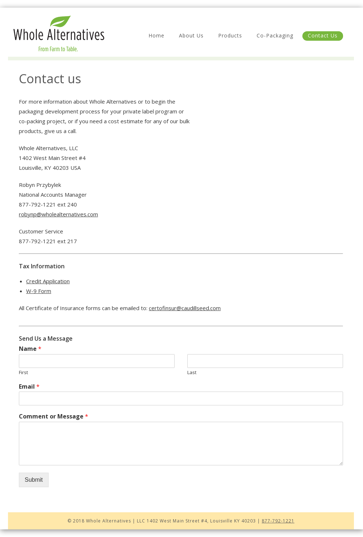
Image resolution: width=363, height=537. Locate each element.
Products (230, 35)
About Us (191, 35)
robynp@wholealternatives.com (58, 214)
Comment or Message (53, 416)
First (23, 372)
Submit (34, 480)
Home (156, 35)
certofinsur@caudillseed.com (185, 308)
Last (191, 372)
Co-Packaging (275, 35)
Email (29, 386)
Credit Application (48, 281)
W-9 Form (38, 290)
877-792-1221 (278, 521)
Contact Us (323, 35)
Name (30, 349)
